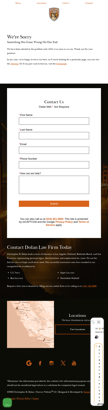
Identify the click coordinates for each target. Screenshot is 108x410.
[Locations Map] (30, 324)
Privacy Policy (64, 222)
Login (36, 398)
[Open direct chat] (93, 320)
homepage (61, 63)
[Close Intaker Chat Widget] (98, 320)
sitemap (14, 63)
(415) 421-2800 (54, 218)
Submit (54, 203)
